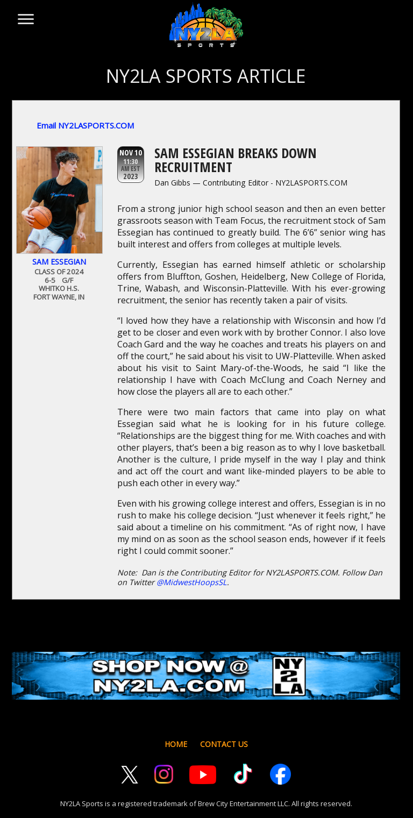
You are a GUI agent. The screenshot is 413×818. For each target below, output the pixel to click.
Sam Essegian (59, 262)
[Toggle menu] (25, 14)
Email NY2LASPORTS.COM (85, 125)
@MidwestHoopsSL (191, 582)
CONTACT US (224, 744)
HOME (176, 744)
